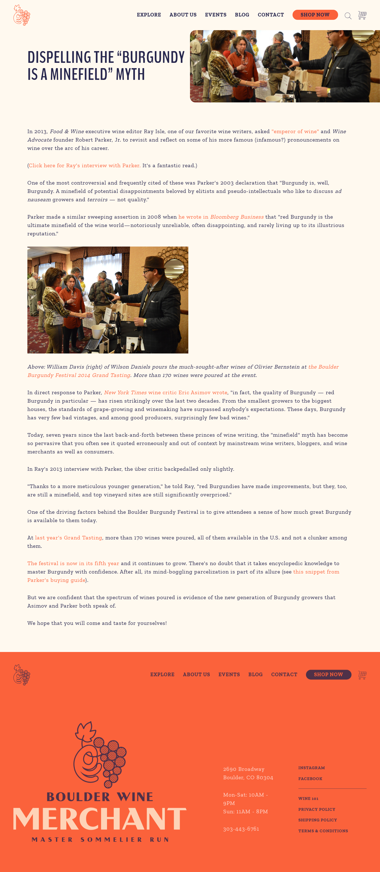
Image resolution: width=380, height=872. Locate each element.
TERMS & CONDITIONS (323, 844)
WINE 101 (308, 812)
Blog (242, 15)
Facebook (310, 792)
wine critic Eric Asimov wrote (165, 392)
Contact (271, 15)
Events (216, 15)
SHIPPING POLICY (317, 833)
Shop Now (315, 15)
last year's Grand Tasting (68, 537)
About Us (183, 15)
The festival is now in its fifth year (73, 563)
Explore (149, 15)
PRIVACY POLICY (317, 822)
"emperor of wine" (295, 131)
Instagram (311, 781)
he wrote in (221, 216)
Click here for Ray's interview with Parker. (85, 165)
